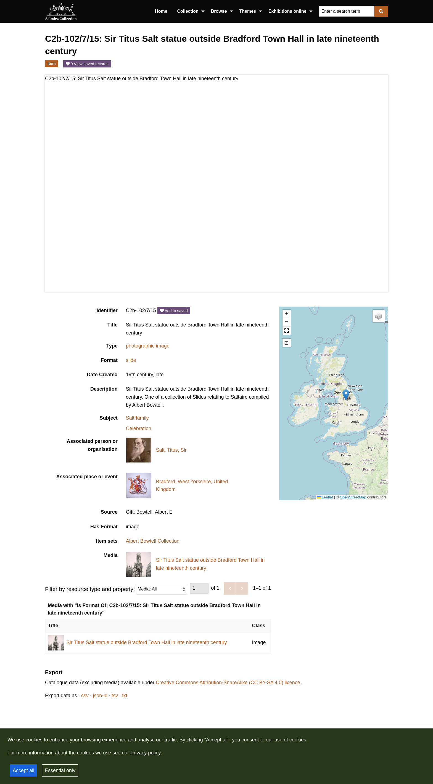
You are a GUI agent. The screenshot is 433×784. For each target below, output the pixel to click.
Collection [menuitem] (188, 11)
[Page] (199, 588)
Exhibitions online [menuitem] (287, 11)
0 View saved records (87, 64)
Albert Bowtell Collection (152, 541)
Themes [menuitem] (247, 11)
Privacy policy (145, 753)
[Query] (346, 11)
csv (85, 695)
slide (131, 360)
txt (124, 695)
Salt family (137, 418)
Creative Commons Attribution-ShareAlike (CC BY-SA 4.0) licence (228, 682)
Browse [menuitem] (219, 11)
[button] (345, 395)
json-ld (100, 695)
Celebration (138, 428)
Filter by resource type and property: (116, 589)
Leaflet (325, 497)
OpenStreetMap (353, 497)
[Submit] (381, 11)
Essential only (60, 770)
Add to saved (174, 311)
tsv (115, 695)
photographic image (148, 346)
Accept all (23, 770)
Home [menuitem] (161, 11)
